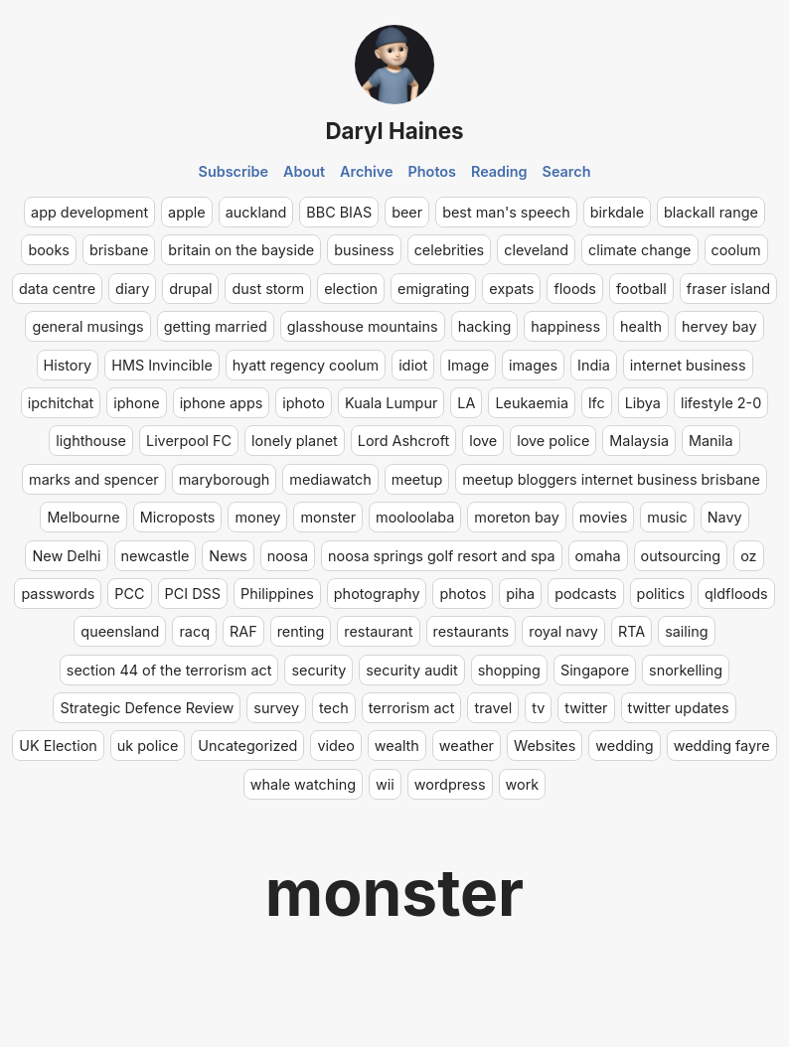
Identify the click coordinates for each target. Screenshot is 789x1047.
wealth (397, 745)
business (364, 249)
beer (407, 212)
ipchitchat (61, 402)
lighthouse (91, 440)
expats (511, 288)
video (335, 745)
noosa (287, 555)
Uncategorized (247, 745)
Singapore (594, 670)
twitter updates (678, 707)
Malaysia (639, 440)
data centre (57, 288)
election (351, 288)
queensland (119, 631)
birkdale (617, 212)
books (49, 249)
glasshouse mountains (362, 326)
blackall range (711, 212)
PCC (129, 593)
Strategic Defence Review (147, 707)
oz (748, 555)
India (593, 365)
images (533, 365)
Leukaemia (531, 402)
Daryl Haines (394, 130)
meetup (417, 479)
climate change (639, 249)
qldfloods (736, 593)
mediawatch (330, 479)
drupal (190, 288)
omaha (598, 555)
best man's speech (506, 212)
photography (377, 593)
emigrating (433, 288)
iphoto (303, 402)
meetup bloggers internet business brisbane (611, 479)
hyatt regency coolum (306, 365)
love (483, 440)
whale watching (303, 784)
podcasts (585, 593)
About (304, 171)
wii (385, 784)
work (523, 784)
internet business (688, 365)
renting (301, 631)
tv (538, 707)
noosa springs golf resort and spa (441, 555)
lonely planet (294, 440)
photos (462, 593)
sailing (686, 631)
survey (276, 707)
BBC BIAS (339, 212)
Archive (367, 171)
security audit (411, 670)
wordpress (450, 784)
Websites (544, 745)
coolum (736, 249)
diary (132, 288)
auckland (256, 212)
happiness (565, 326)
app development (89, 212)
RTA (631, 631)
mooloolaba (415, 517)
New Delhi (66, 555)
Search (567, 171)
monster (328, 517)
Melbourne (83, 517)
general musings (87, 326)
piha (520, 593)
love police (553, 440)
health (641, 326)
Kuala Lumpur (391, 402)
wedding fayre (722, 745)
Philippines (277, 593)
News (227, 555)
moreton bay (516, 517)
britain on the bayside (241, 249)
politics (661, 593)
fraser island (728, 288)
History (68, 365)
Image (468, 365)
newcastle (155, 555)
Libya (643, 402)
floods (574, 288)
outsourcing (681, 555)
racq (194, 631)
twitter (585, 707)
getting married (215, 326)
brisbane (118, 249)
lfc (596, 402)
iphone (136, 402)
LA (466, 402)
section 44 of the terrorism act (169, 670)
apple (187, 212)
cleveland (536, 249)
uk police (147, 745)
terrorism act (412, 707)
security (318, 670)
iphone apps (221, 402)
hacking (485, 326)
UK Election (58, 745)
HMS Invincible (162, 365)
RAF (243, 631)
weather (466, 745)
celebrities (449, 249)
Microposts (178, 517)
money (257, 517)
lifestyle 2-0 (721, 402)
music (667, 517)
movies (603, 517)
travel (493, 707)
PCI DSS (193, 593)
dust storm (268, 288)
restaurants (471, 631)
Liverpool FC (189, 440)
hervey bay (719, 326)
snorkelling (685, 670)
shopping (509, 670)
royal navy (563, 631)
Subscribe (234, 171)
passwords (57, 593)
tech (334, 707)
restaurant (378, 631)
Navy (725, 517)
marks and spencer (94, 479)
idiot (412, 365)
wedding (624, 745)
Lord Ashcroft (403, 440)
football (641, 288)
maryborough (224, 479)
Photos (432, 171)
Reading (499, 171)
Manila (711, 440)
